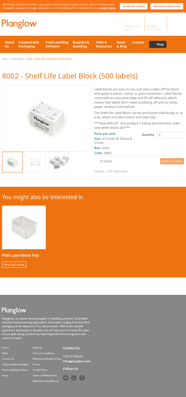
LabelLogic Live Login (132, 27)
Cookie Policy (108, 8)
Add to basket (172, 161)
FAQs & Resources (104, 44)
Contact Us (8, 358)
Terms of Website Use (45, 375)
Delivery (99, 171)
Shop (160, 44)
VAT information (118, 171)
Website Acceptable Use (46, 381)
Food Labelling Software (57, 44)
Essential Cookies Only (166, 6)
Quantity (148, 135)
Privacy (36, 364)
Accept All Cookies (134, 6)
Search (175, 44)
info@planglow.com (77, 361)
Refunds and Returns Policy (47, 358)
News (5, 353)
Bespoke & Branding (81, 44)
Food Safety (17, 58)
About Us (9, 44)
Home (5, 347)
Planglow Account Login (154, 27)
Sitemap (37, 347)
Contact (138, 42)
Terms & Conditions (43, 353)
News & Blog (122, 44)
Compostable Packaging (29, 44)
